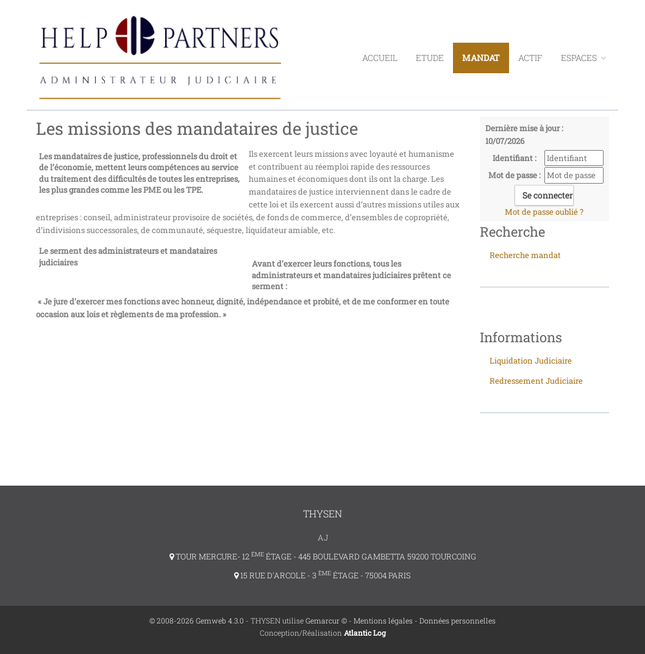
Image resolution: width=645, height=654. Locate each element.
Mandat (481, 57)
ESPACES (583, 57)
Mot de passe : (514, 175)
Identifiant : (514, 158)
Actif (530, 57)
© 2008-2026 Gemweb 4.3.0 (196, 620)
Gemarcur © (326, 620)
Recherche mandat (525, 255)
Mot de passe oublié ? (544, 211)
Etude (430, 57)
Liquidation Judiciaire (531, 360)
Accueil (379, 57)
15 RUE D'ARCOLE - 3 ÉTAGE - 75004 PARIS (322, 575)
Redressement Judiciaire (536, 380)
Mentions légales (383, 620)
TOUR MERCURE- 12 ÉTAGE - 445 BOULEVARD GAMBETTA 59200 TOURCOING (322, 556)
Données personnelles (457, 620)
